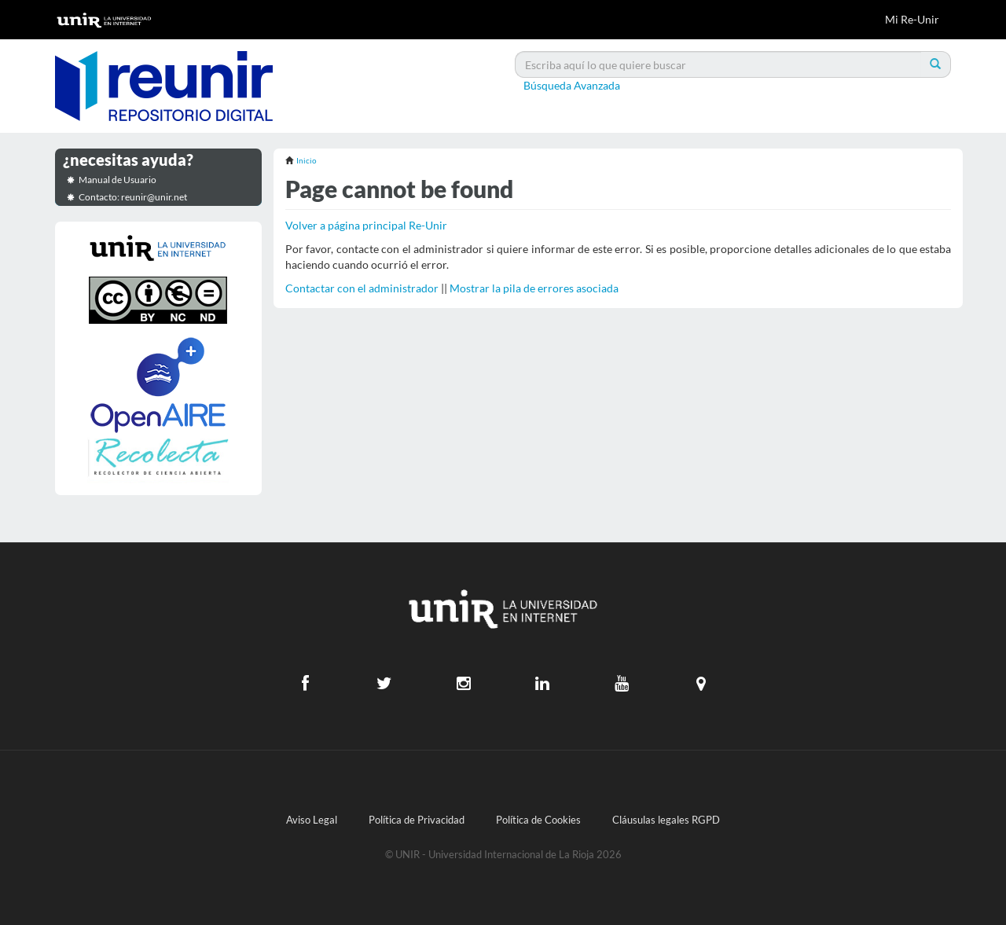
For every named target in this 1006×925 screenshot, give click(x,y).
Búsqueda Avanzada (571, 85)
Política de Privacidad (416, 820)
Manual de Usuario (117, 179)
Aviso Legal (311, 820)
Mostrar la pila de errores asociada (534, 288)
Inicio (306, 160)
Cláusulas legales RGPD (666, 820)
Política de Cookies (538, 820)
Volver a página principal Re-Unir (366, 225)
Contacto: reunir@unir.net (133, 197)
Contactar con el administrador (362, 288)
